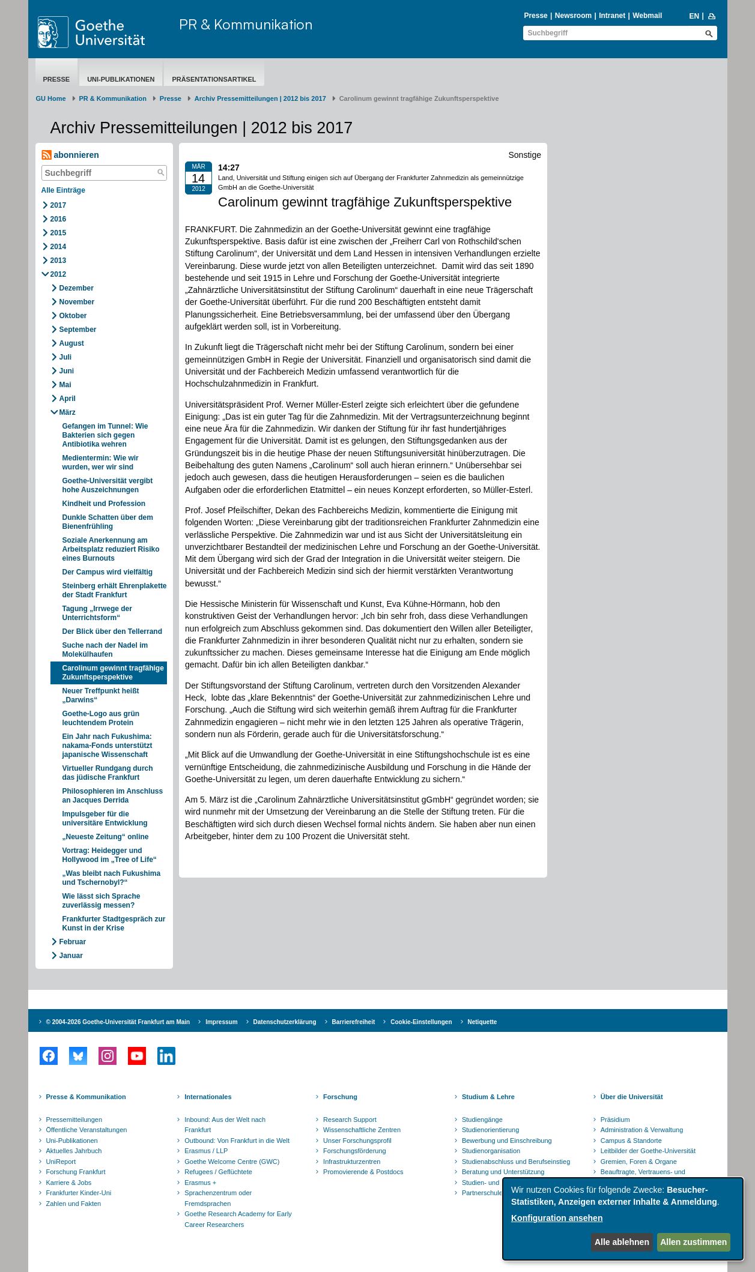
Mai (65, 385)
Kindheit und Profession (104, 503)
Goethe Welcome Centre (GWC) (231, 1161)
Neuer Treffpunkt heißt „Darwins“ (100, 695)
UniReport (61, 1161)
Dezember (76, 288)
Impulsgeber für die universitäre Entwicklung (105, 818)
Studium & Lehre (488, 1096)
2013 (58, 260)
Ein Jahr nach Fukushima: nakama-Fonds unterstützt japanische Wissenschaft (107, 745)
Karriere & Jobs (69, 1182)
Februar (72, 942)
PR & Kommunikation (246, 24)
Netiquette (482, 1022)
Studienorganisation (491, 1150)
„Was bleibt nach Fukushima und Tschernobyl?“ (111, 878)
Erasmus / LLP (206, 1150)
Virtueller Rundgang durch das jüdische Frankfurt (107, 773)
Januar (71, 955)
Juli (65, 357)
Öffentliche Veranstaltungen (86, 1129)
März (67, 412)
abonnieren (70, 155)
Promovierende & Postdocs (363, 1171)
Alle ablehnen (622, 1242)
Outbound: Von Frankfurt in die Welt (237, 1140)
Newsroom (573, 15)
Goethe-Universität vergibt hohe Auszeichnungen (107, 485)
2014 (58, 247)
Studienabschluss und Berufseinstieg (516, 1161)
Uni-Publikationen (120, 79)
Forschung (340, 1096)
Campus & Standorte (631, 1140)
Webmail (647, 15)
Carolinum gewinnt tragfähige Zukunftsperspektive (113, 672)
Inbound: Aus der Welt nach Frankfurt (224, 1125)
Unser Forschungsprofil (357, 1140)
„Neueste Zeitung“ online (105, 837)
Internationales (207, 1096)
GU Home (51, 98)
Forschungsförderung (354, 1150)
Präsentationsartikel (214, 79)
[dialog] (623, 1219)
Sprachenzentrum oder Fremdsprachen (218, 1198)
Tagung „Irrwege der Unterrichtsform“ (97, 613)
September (78, 329)
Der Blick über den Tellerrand (112, 631)
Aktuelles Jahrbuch (74, 1150)
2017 (58, 205)
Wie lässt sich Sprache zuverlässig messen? (101, 900)
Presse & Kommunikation (86, 1096)
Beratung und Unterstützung (503, 1171)
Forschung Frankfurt (76, 1171)
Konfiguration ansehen (556, 1218)
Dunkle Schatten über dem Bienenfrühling (107, 522)
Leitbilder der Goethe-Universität (648, 1150)
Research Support (350, 1119)
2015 (58, 233)
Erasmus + (200, 1182)
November (77, 302)
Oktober (73, 316)
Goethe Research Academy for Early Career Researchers (238, 1219)
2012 (58, 274)
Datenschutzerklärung (285, 1022)
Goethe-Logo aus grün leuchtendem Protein (101, 718)
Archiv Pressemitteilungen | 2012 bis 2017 (260, 98)
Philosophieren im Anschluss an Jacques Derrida (112, 795)
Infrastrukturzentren (351, 1161)
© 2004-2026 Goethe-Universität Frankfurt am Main (118, 1022)
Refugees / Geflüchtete (218, 1171)
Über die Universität (632, 1096)
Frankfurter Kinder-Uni (79, 1192)
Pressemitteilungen (74, 1119)
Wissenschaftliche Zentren (362, 1129)
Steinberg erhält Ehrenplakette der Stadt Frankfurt (114, 590)
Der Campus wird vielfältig (107, 572)
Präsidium (615, 1119)
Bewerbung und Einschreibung (507, 1140)
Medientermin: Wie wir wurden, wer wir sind (100, 462)
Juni (66, 371)
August (71, 343)
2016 (58, 219)
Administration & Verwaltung (642, 1129)
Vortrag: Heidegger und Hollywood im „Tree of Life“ (109, 855)
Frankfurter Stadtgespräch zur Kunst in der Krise (114, 923)
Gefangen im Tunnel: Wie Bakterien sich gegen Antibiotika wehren (105, 435)
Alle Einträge (63, 190)
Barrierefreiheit (353, 1022)
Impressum (221, 1022)
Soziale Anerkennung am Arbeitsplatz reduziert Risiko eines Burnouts (111, 549)
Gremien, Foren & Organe (639, 1161)
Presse (535, 15)
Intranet (612, 15)
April (67, 398)
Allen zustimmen (693, 1242)
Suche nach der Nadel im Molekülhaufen (105, 650)
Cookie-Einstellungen (421, 1022)
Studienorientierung (490, 1129)
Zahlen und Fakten (74, 1203)
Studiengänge (482, 1119)
